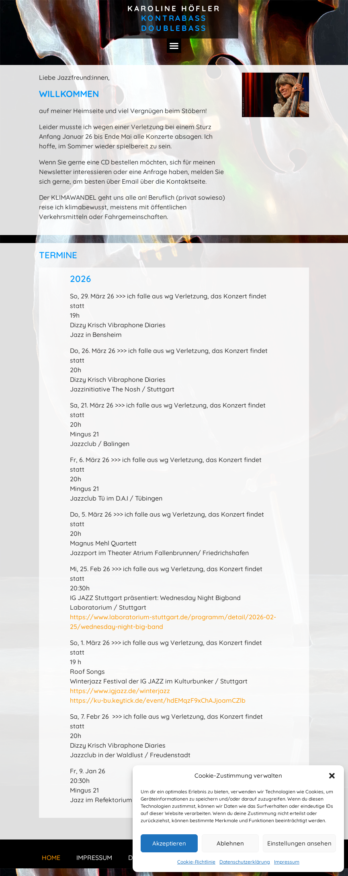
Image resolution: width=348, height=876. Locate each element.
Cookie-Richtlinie (196, 862)
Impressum (286, 862)
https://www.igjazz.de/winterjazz (120, 691)
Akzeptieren (169, 843)
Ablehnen (230, 843)
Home (51, 858)
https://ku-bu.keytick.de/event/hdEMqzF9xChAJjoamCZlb (158, 700)
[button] (332, 776)
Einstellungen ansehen (299, 843)
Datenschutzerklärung (244, 862)
